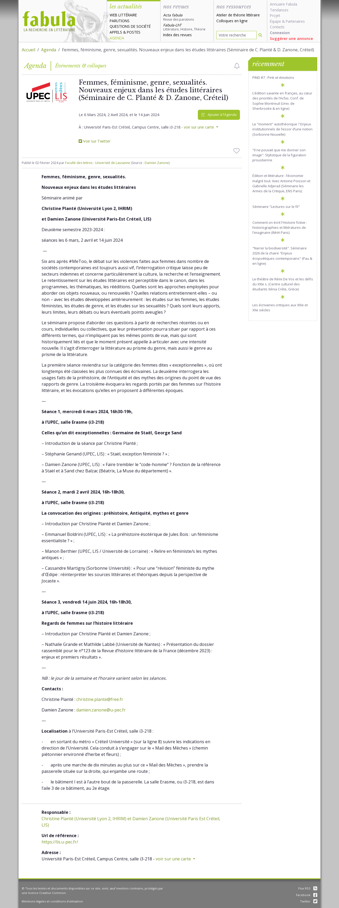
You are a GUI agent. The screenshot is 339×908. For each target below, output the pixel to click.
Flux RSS (307, 888)
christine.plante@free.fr (99, 699)
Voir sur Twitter (94, 141)
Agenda (117, 37)
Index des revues (177, 34)
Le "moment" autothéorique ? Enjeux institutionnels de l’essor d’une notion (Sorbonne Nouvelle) (282, 129)
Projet (275, 15)
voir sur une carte (199, 127)
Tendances (279, 9)
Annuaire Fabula (283, 4)
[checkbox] (237, 66)
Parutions (120, 20)
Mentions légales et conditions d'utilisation (52, 901)
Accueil (28, 50)
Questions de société (130, 26)
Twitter (308, 901)
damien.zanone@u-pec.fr (101, 710)
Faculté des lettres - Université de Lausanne (97, 163)
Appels (116, 32)
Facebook (306, 895)
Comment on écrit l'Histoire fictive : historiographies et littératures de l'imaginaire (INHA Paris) (279, 227)
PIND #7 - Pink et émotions (273, 77)
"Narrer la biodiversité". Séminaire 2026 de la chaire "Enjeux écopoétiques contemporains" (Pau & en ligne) (282, 256)
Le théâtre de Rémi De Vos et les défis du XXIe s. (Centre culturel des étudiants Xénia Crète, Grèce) (282, 284)
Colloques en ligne (232, 20)
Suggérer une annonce (291, 38)
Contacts (277, 26)
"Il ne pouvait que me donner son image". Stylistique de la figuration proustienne (279, 155)
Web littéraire (123, 14)
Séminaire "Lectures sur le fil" (276, 206)
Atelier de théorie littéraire (238, 14)
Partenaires (295, 21)
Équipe (275, 21)
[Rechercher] (260, 35)
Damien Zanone (157, 163)
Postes (133, 32)
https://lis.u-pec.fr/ (60, 842)
